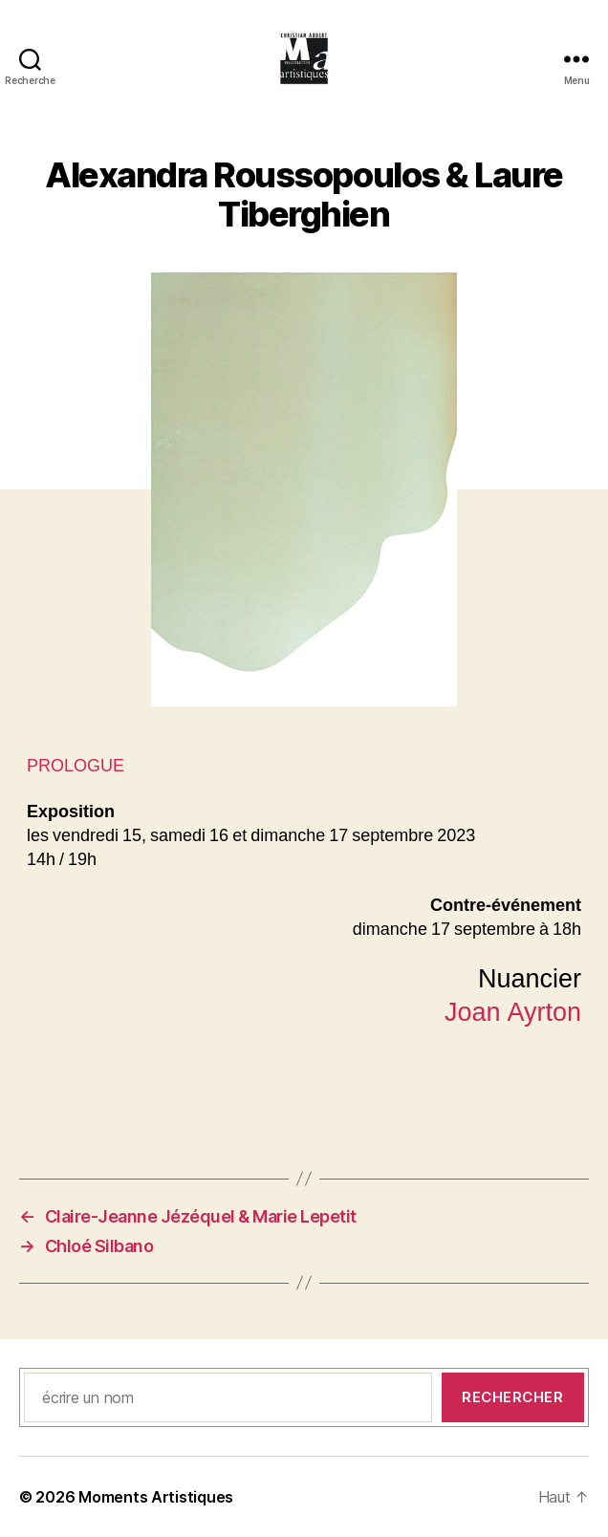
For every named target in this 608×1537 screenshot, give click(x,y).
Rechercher (512, 1397)
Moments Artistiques (155, 1496)
